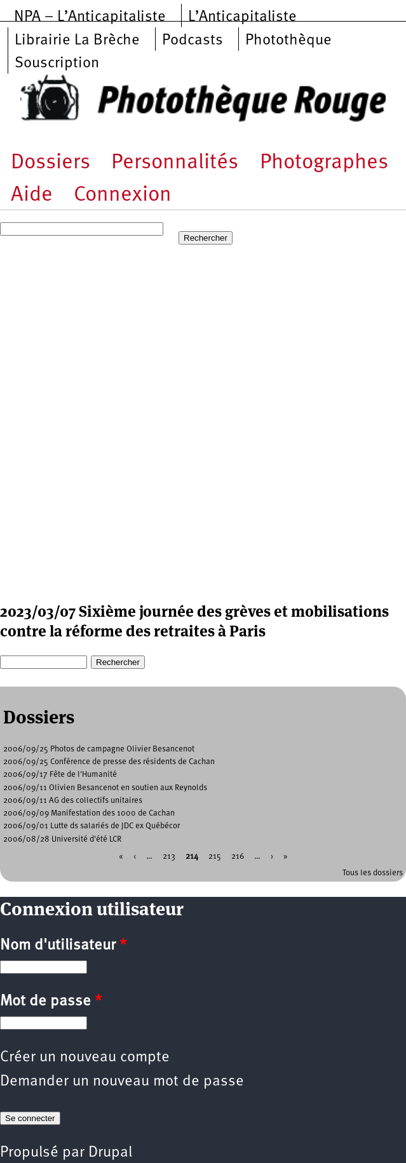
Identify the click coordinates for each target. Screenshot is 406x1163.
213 (169, 856)
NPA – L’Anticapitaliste (90, 17)
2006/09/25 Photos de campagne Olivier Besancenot (98, 749)
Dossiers (50, 162)
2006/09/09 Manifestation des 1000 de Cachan (89, 813)
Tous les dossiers (372, 873)
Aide (32, 195)
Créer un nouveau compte (85, 1057)
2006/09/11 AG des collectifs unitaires (72, 801)
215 (214, 856)
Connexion (123, 195)
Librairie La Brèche (77, 40)
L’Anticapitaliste (242, 17)
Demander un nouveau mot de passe (122, 1081)
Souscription (57, 63)
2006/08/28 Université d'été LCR (62, 839)
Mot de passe (51, 1001)
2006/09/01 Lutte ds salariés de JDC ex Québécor (91, 826)
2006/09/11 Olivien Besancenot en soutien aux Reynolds (105, 788)
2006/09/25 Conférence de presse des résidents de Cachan (109, 762)
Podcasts (192, 40)
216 (237, 856)
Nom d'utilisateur (63, 945)
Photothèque (288, 40)
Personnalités (174, 162)
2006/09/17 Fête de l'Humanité (60, 774)
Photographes (324, 162)
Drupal (110, 1152)
